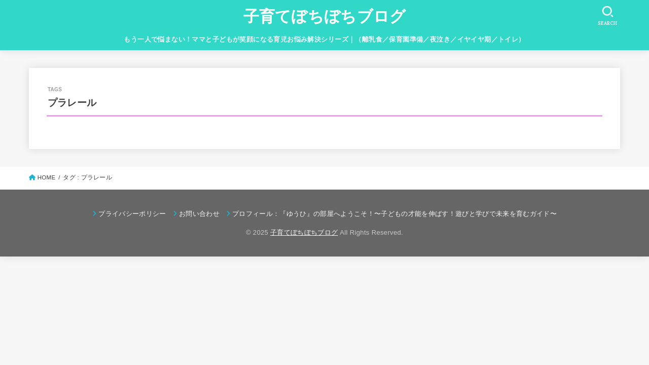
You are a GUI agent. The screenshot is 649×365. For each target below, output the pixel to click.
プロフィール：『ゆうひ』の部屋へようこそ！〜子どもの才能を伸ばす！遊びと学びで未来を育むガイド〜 (394, 213)
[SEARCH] (607, 15)
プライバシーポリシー (132, 213)
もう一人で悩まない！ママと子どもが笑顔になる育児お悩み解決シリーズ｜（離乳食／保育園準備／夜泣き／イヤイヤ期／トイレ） (324, 39)
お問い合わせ (199, 213)
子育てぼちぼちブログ (324, 16)
